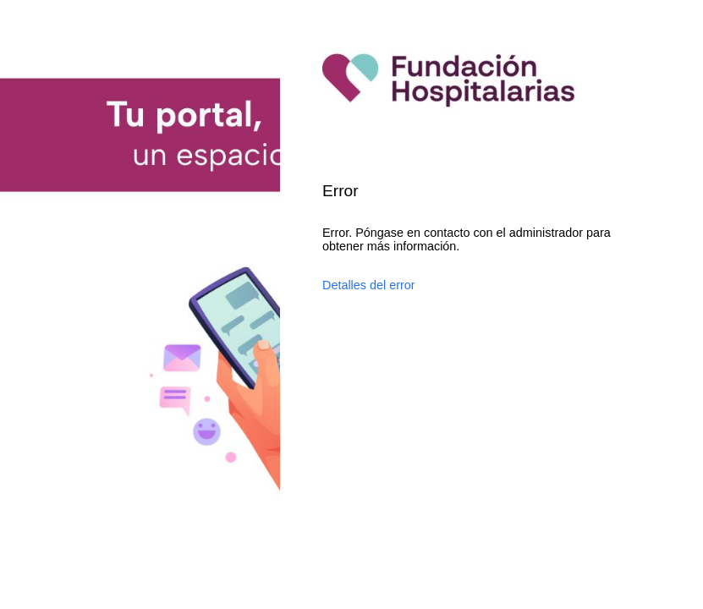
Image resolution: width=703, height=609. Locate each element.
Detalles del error (368, 285)
